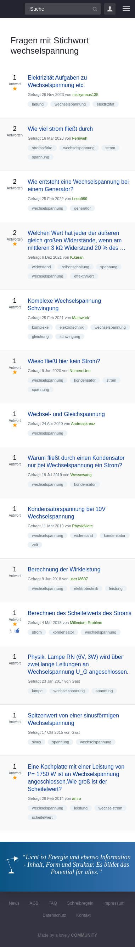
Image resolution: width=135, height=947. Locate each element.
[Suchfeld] (63, 9)
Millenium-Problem (86, 622)
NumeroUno (79, 370)
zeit (35, 545)
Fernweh (80, 138)
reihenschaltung (75, 267)
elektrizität (105, 104)
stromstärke (42, 148)
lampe (37, 691)
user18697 (78, 579)
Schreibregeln (80, 903)
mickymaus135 (85, 94)
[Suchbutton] (95, 9)
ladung (38, 104)
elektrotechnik (72, 327)
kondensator (85, 380)
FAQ (53, 903)
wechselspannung (70, 104)
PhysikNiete (82, 526)
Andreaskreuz (83, 423)
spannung (40, 157)
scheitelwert (42, 817)
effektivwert (84, 276)
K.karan (77, 257)
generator (82, 208)
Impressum (113, 903)
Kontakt (83, 915)
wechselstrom (110, 808)
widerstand (41, 267)
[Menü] (126, 8)
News (14, 903)
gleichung (40, 336)
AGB (33, 903)
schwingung (70, 336)
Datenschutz (54, 915)
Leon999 (80, 199)
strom (111, 148)
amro (76, 798)
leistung (116, 588)
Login (110, 9)
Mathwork (80, 318)
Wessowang (81, 475)
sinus (36, 742)
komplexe (40, 327)
